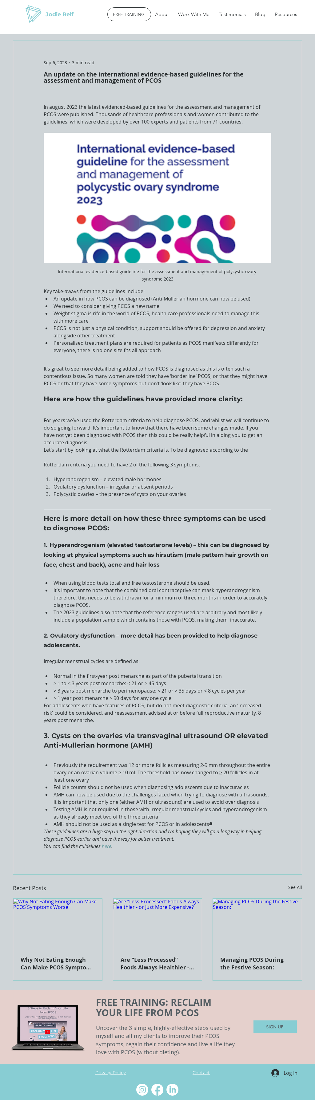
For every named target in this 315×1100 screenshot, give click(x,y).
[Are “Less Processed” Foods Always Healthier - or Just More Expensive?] (157, 924)
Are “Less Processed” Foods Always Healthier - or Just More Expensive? (155, 963)
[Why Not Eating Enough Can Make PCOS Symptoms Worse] (57, 924)
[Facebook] (157, 1090)
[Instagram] (142, 1090)
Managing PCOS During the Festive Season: (252, 963)
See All (295, 887)
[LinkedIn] (172, 1090)
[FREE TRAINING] (129, 14)
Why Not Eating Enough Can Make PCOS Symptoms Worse (57, 963)
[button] (193, 14)
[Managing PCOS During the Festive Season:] (257, 924)
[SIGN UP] (275, 1026)
